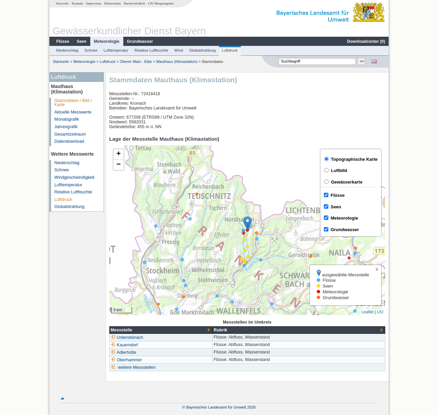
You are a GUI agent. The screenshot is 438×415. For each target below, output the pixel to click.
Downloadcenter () (366, 41)
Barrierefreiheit (134, 3)
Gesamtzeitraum (70, 134)
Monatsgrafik (66, 119)
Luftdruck (230, 50)
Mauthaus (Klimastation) (177, 61)
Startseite (62, 3)
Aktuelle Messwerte (73, 112)
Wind (178, 50)
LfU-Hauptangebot (161, 3)
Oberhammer (126, 360)
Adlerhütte (123, 352)
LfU (380, 312)
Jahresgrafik (66, 126)
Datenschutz (112, 3)
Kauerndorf (124, 345)
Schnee (90, 50)
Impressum (93, 3)
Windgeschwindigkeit (74, 177)
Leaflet (367, 312)
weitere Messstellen (137, 367)
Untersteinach (127, 337)
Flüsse (62, 41)
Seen (82, 41)
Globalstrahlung (202, 50)
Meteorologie (107, 41)
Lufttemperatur (116, 50)
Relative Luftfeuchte (151, 50)
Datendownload (69, 141)
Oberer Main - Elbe (136, 61)
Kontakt (77, 3)
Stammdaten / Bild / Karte (73, 102)
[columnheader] (161, 329)
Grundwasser (140, 41)
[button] (247, 223)
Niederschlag (67, 50)
